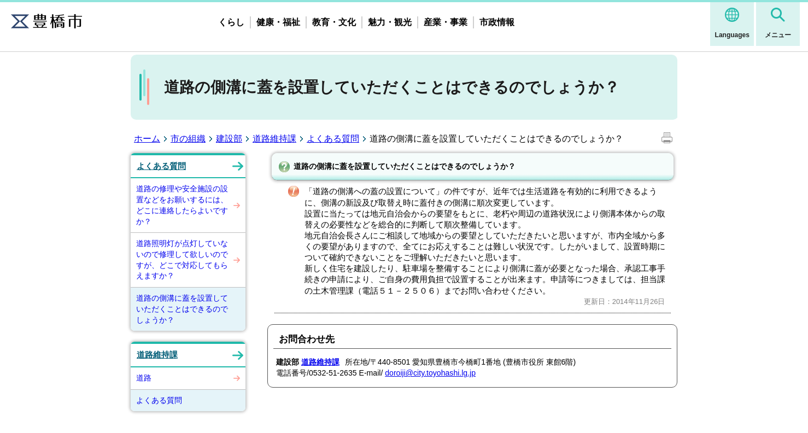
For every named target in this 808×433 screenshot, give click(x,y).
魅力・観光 (390, 22)
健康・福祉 (278, 22)
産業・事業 (445, 22)
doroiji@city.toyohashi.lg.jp (430, 372)
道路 (143, 377)
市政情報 (496, 22)
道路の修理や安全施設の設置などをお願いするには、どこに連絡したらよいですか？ (182, 204)
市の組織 (188, 138)
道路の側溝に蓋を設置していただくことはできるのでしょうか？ (182, 309)
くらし (231, 22)
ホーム (147, 138)
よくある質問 (333, 138)
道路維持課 (274, 138)
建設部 (229, 138)
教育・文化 (334, 22)
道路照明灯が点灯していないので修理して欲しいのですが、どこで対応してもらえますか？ (182, 259)
